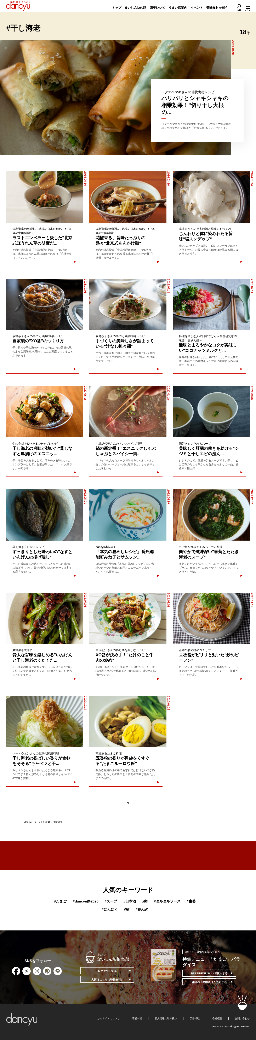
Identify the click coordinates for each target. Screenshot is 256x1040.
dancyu (28, 822)
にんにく (110, 910)
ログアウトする (107, 970)
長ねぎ (142, 910)
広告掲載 (195, 1018)
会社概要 (217, 1018)
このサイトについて (108, 1018)
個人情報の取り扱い (166, 1018)
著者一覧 (137, 1018)
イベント (196, 7)
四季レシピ (157, 7)
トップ (116, 7)
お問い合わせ (242, 1018)
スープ (111, 901)
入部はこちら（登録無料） (107, 979)
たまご (60, 901)
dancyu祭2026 (85, 901)
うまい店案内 (178, 7)
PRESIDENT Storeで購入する (209, 973)
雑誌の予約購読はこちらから (209, 982)
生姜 (191, 901)
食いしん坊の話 (135, 7)
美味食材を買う (217, 7)
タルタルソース (167, 901)
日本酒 (129, 901)
